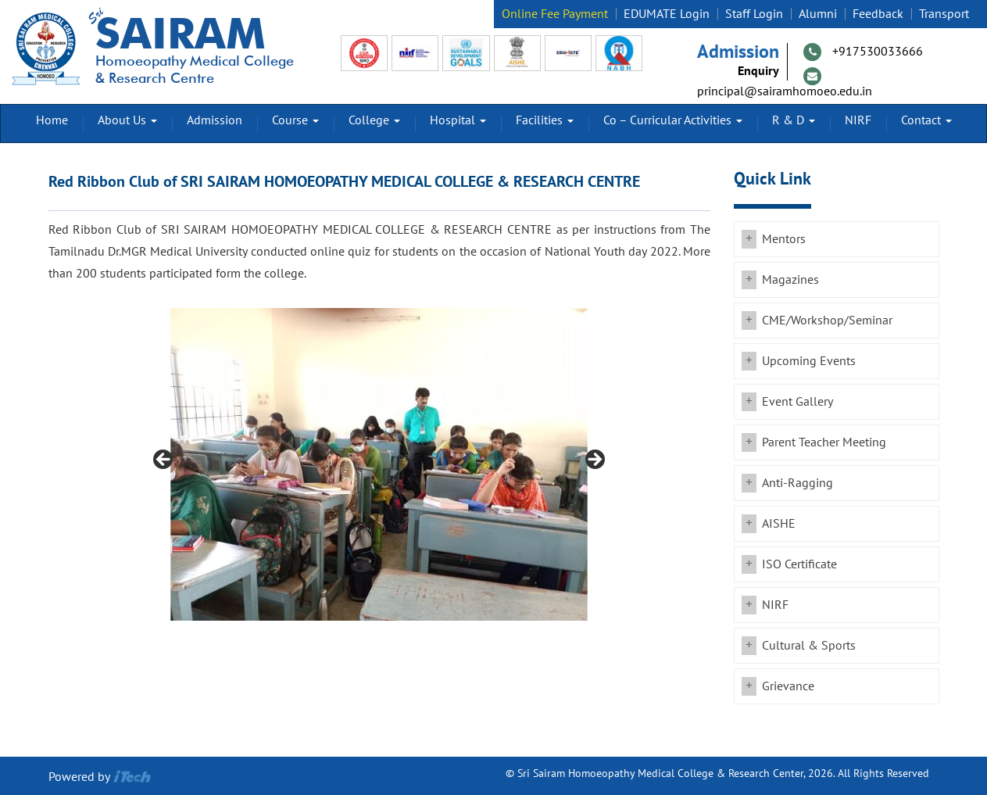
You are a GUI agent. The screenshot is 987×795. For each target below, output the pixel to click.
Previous (164, 460)
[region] (379, 464)
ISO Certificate (799, 564)
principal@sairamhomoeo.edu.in (784, 91)
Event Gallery (797, 402)
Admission (214, 120)
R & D (793, 120)
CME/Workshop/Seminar (827, 320)
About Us (127, 120)
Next (594, 460)
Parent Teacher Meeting (824, 442)
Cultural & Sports (809, 646)
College (374, 120)
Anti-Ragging (797, 483)
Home (52, 120)
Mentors (784, 239)
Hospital (458, 120)
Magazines (790, 280)
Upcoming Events (809, 361)
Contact (926, 120)
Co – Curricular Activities (672, 120)
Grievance (788, 686)
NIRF (858, 120)
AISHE (779, 524)
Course (295, 120)
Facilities (545, 120)
